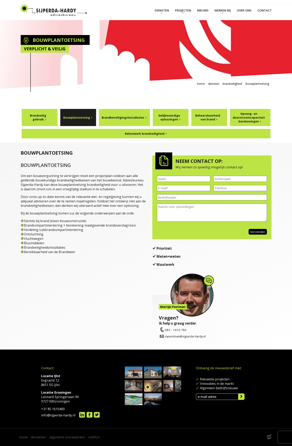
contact (264, 10)
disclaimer (38, 437)
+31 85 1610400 (53, 409)
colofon (94, 437)
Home (201, 84)
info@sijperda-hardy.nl (58, 415)
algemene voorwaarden (67, 437)
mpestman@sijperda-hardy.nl (182, 336)
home (23, 437)
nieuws (202, 10)
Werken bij (222, 10)
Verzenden (257, 232)
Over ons (244, 10)
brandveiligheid (232, 84)
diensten (213, 84)
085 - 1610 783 (172, 330)
